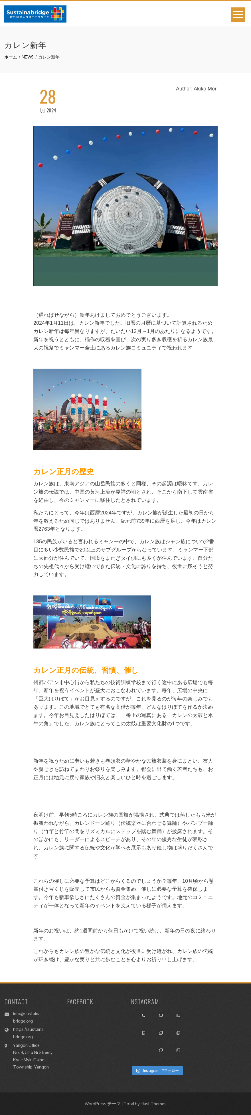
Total (129, 1104)
